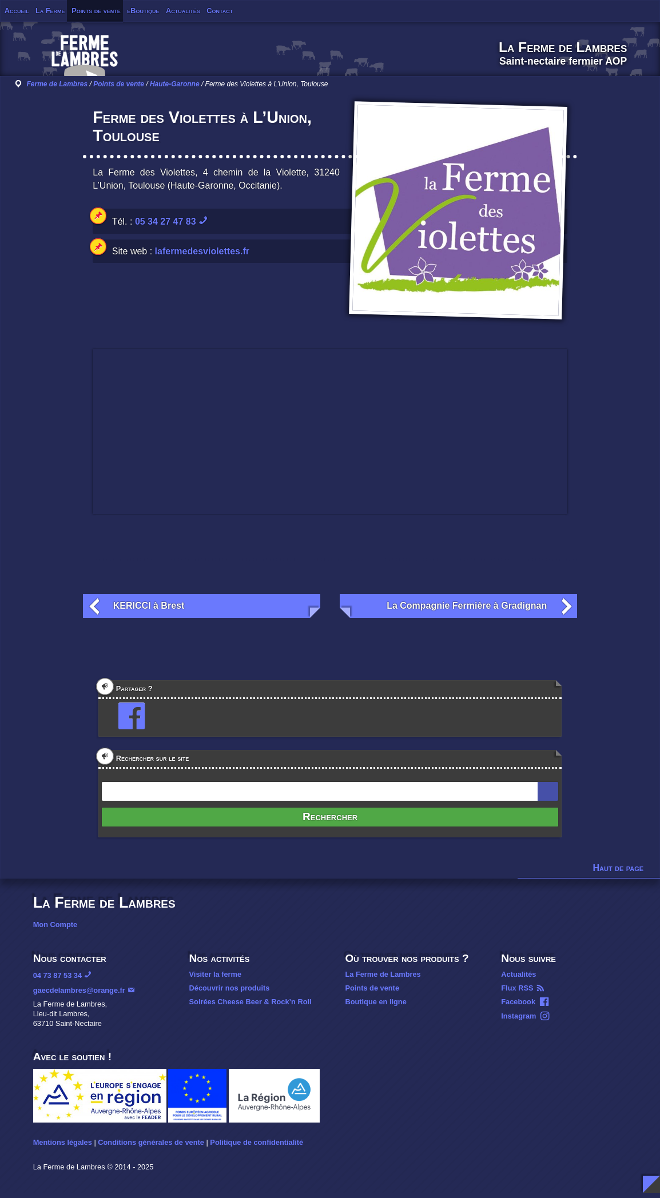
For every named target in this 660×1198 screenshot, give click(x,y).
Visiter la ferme (215, 974)
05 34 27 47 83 (165, 221)
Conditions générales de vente (151, 1142)
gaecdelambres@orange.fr (79, 990)
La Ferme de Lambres (382, 974)
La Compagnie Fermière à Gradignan (467, 605)
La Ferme (50, 10)
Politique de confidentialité (256, 1142)
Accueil (17, 10)
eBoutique (143, 10)
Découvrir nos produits (229, 988)
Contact (219, 10)
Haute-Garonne (175, 84)
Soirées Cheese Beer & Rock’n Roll (250, 1001)
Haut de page (618, 868)
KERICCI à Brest (148, 605)
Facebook (518, 1001)
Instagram (518, 1016)
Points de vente (96, 10)
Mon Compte (55, 924)
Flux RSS (517, 988)
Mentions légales (62, 1142)
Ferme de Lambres (57, 84)
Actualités (183, 10)
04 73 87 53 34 (57, 975)
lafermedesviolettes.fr (202, 251)
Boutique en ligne (375, 1001)
